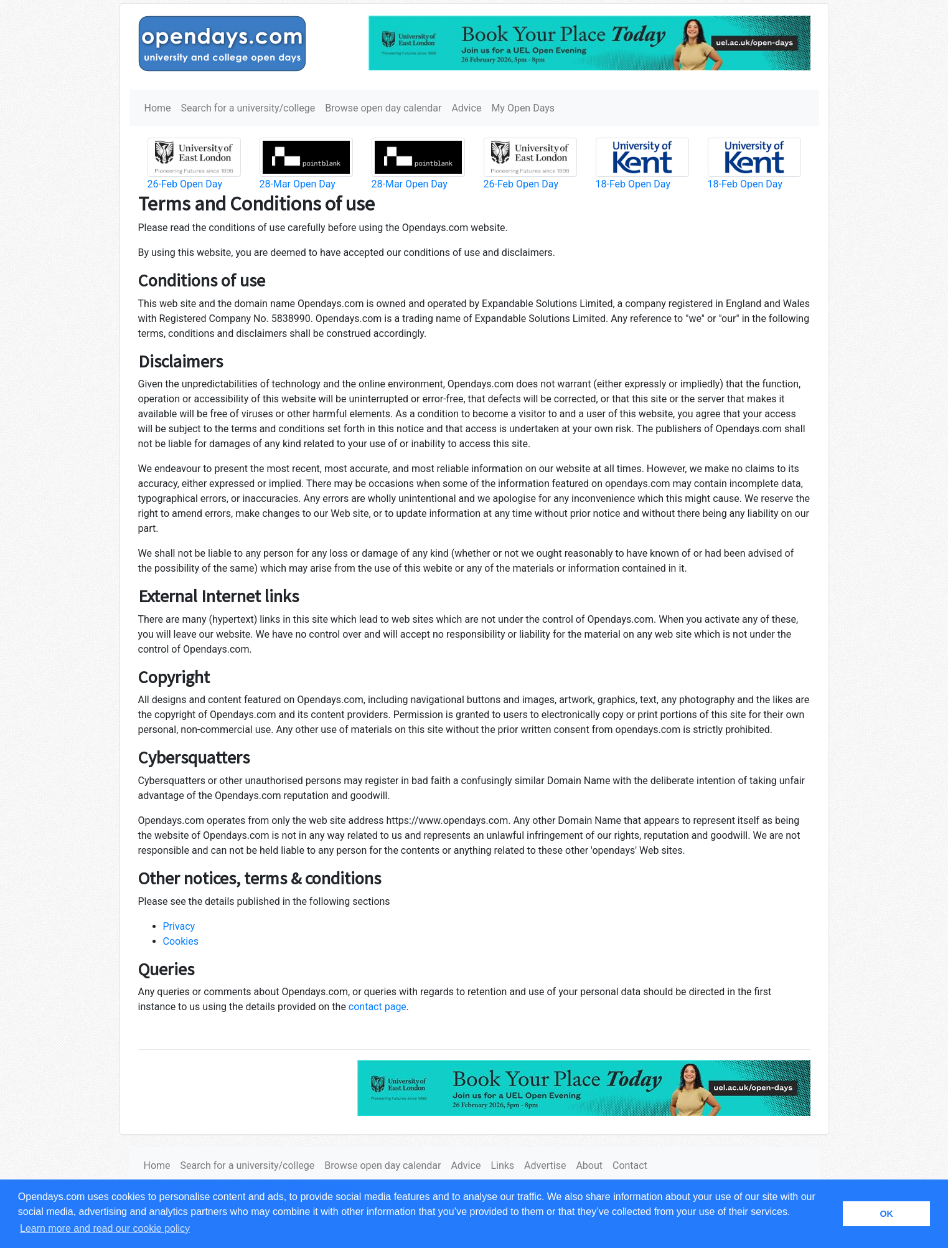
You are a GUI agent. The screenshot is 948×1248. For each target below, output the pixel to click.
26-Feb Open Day (185, 184)
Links (502, 1165)
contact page (377, 1007)
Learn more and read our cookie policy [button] (105, 1228)
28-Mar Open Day (298, 184)
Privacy (179, 926)
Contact (629, 1165)
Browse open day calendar (383, 108)
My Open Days (523, 108)
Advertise (545, 1165)
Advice (466, 108)
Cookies (181, 941)
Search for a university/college (248, 108)
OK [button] (886, 1214)
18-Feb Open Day (633, 184)
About (589, 1165)
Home (157, 108)
